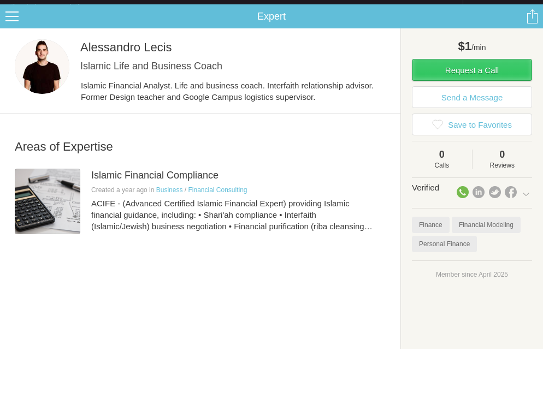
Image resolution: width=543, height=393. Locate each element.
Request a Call (472, 79)
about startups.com (501, 7)
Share (532, 25)
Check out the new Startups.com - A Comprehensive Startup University (344, 7)
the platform (57, 6)
